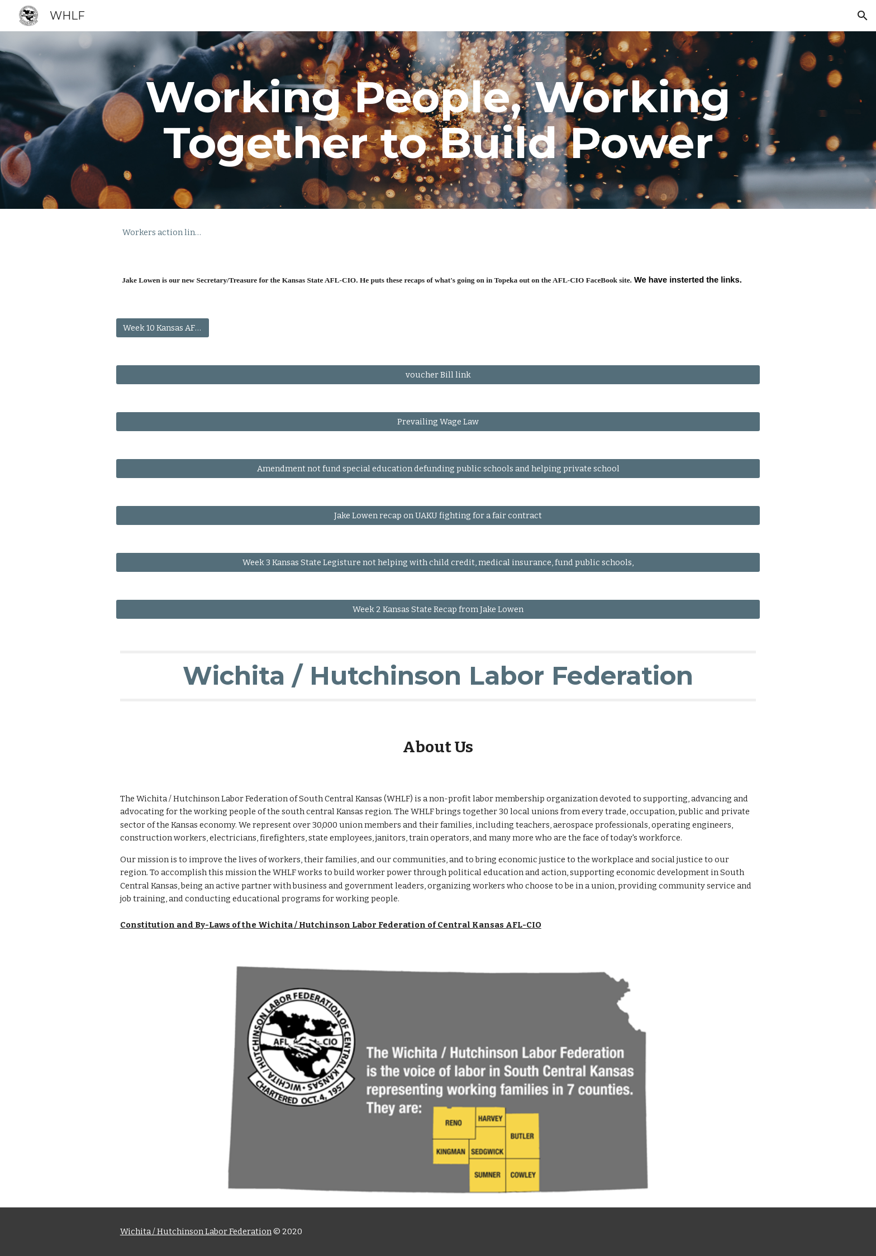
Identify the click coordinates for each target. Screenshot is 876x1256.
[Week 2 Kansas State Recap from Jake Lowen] (438, 609)
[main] (438, 120)
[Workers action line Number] (163, 232)
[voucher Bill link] (438, 375)
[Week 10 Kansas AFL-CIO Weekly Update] (162, 328)
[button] (862, 15)
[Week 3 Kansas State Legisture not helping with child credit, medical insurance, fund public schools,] (438, 563)
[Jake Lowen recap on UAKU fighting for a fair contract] (438, 516)
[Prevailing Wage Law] (438, 422)
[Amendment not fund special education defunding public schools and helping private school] (438, 469)
